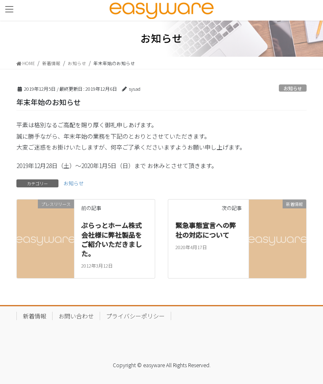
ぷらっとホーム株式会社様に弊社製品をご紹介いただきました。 (111, 239)
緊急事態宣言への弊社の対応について (205, 229)
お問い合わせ (76, 316)
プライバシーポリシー (135, 316)
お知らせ (292, 88)
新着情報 (34, 316)
